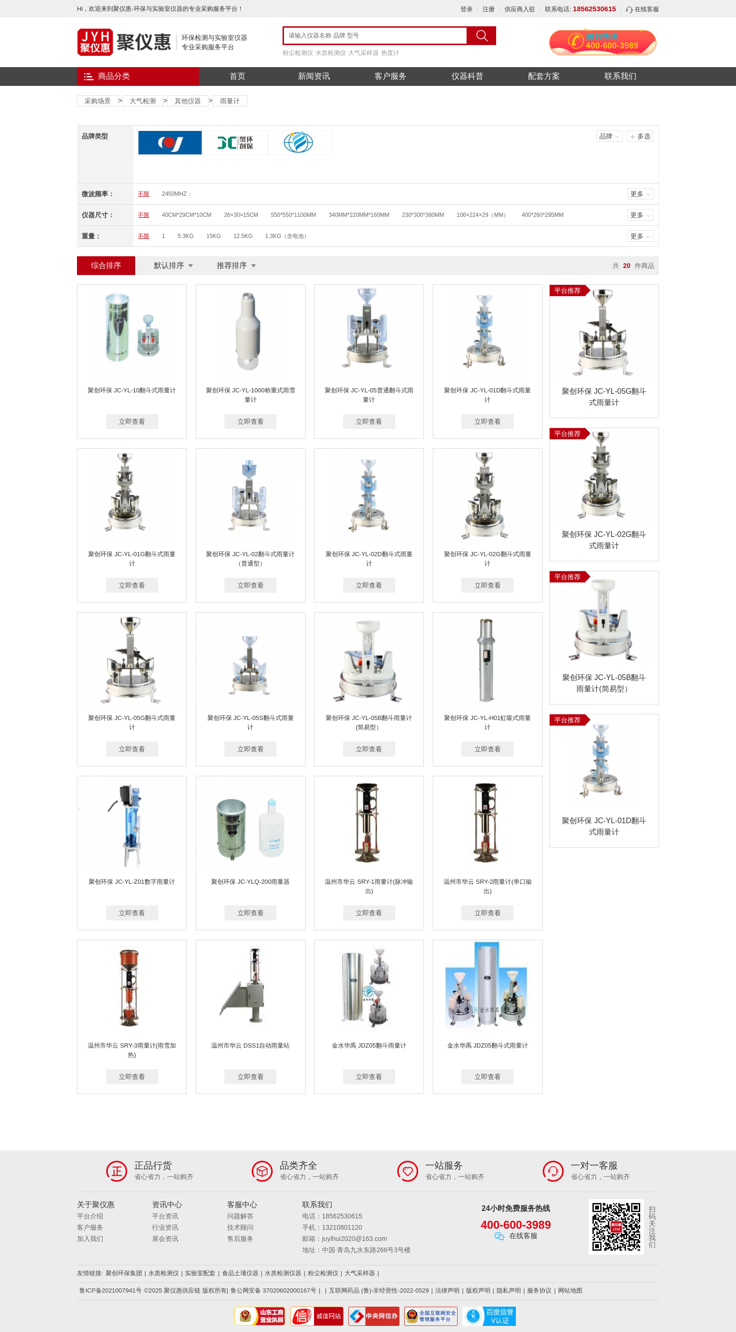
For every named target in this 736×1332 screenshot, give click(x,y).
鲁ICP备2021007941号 (110, 1290)
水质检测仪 (330, 52)
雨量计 (230, 101)
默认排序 (169, 265)
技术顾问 (240, 1227)
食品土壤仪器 (240, 1273)
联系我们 (620, 76)
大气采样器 (363, 52)
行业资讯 (165, 1227)
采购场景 (97, 101)
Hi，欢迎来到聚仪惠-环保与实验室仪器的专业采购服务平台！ (160, 8)
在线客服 (642, 9)
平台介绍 (90, 1216)
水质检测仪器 (283, 1273)
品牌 (606, 136)
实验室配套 (200, 1273)
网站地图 (570, 1290)
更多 (637, 194)
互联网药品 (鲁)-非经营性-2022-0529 (379, 1290)
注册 (489, 9)
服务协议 (539, 1290)
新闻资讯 (314, 76)
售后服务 (240, 1238)
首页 (237, 76)
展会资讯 (165, 1238)
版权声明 (478, 1290)
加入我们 (90, 1238)
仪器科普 (467, 76)
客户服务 (390, 76)
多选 (644, 136)
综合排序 (106, 265)
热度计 (390, 52)
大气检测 (143, 101)
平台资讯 (165, 1216)
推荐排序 (232, 265)
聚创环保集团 (124, 1273)
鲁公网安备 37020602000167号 (273, 1290)
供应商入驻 (520, 9)
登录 (466, 9)
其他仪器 (188, 101)
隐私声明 (509, 1290)
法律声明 (447, 1290)
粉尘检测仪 (298, 52)
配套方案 (544, 76)
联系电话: (580, 9)
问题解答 (240, 1216)
